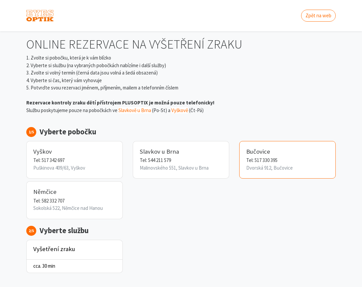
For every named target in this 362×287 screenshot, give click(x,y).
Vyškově (179, 110)
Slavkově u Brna (134, 110)
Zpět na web (318, 15)
